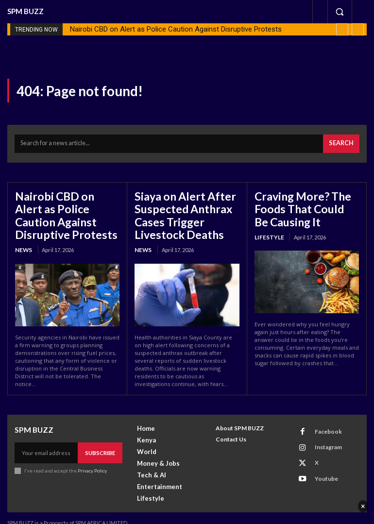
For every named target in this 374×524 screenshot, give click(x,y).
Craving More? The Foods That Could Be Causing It (300, 204)
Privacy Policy (91, 459)
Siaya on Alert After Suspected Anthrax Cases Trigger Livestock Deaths (179, 209)
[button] (339, 11)
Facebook (322, 421)
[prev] (342, 29)
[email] (47, 442)
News (23, 230)
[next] (358, 29)
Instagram (322, 433)
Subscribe (101, 442)
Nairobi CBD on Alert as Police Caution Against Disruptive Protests (176, 29)
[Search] (342, 142)
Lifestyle (268, 230)
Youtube (320, 459)
